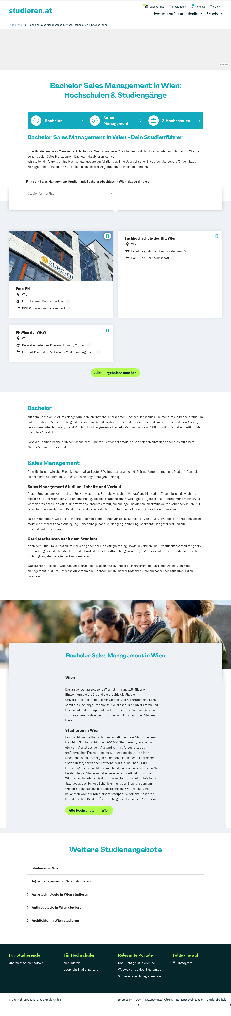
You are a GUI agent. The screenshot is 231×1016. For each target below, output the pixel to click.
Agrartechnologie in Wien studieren (60, 894)
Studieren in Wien (46, 868)
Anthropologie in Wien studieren (57, 907)
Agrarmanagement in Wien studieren (61, 881)
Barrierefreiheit (216, 999)
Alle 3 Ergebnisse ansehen (115, 372)
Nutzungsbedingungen (189, 999)
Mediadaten (72, 963)
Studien (194, 13)
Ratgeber (213, 13)
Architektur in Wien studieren (55, 920)
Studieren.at (16, 24)
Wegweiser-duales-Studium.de (139, 970)
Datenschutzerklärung (159, 999)
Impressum (125, 999)
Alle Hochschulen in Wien (89, 810)
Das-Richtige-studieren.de (136, 963)
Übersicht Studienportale (26, 963)
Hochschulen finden (168, 13)
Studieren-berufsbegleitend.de (139, 976)
